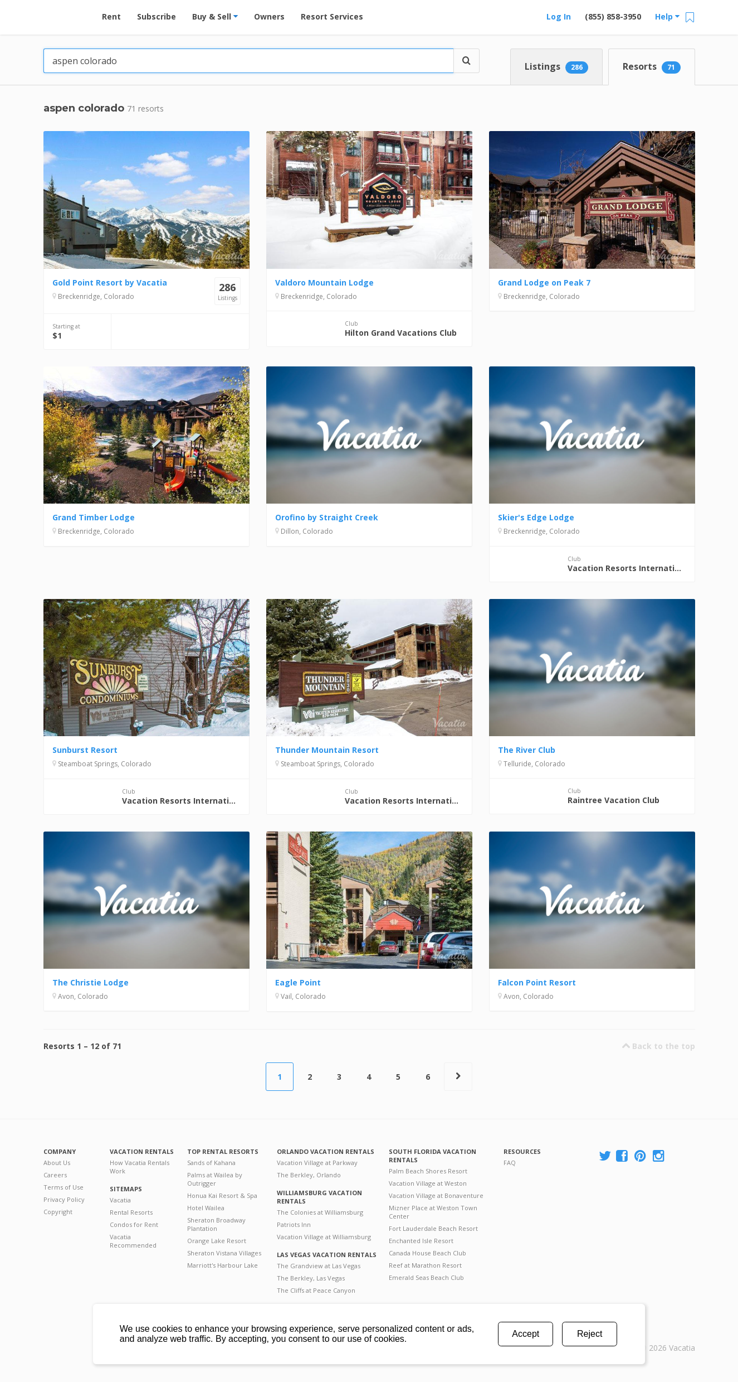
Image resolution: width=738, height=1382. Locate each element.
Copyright (57, 1211)
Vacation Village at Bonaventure (436, 1195)
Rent (111, 16)
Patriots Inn (294, 1224)
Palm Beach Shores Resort (428, 1171)
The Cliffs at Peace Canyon (316, 1290)
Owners (269, 16)
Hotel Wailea (205, 1208)
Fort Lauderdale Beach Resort (433, 1228)
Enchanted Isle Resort (421, 1240)
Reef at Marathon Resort (425, 1265)
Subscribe (156, 16)
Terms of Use (63, 1187)
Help (667, 16)
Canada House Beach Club (427, 1253)
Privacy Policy (64, 1199)
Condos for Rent (134, 1224)
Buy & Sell (215, 16)
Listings (556, 67)
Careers (55, 1175)
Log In (558, 16)
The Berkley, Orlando (309, 1175)
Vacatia (120, 1200)
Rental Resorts (131, 1212)
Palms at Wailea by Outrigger (214, 1179)
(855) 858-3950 (613, 16)
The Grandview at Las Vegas (318, 1266)
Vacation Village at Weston (428, 1183)
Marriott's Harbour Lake (222, 1265)
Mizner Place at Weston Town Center (433, 1212)
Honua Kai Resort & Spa (222, 1195)
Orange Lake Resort (216, 1240)
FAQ (510, 1162)
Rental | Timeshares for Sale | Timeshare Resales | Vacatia (667, 1333)
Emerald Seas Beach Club (426, 1277)
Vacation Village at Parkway (317, 1162)
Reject (589, 1333)
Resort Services (332, 16)
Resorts (652, 67)
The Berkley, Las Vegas (311, 1278)
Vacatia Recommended (133, 1241)
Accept (525, 1333)
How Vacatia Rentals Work (139, 1166)
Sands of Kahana (211, 1162)
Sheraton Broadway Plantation (216, 1224)
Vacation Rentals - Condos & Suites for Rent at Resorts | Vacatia (65, 14)
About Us (56, 1162)
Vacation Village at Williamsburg (324, 1237)
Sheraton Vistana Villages (224, 1253)
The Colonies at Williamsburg (320, 1212)
